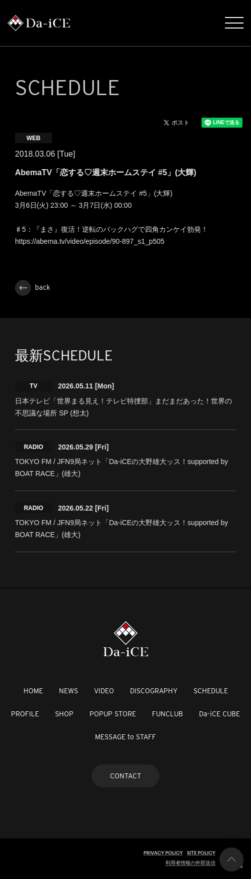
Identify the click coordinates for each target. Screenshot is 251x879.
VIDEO (104, 691)
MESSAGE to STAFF (125, 737)
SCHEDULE (211, 691)
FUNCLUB (167, 714)
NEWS (68, 691)
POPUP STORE (113, 714)
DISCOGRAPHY (154, 691)
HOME (33, 691)
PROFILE (25, 714)
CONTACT (125, 776)
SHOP (64, 714)
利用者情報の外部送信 (191, 862)
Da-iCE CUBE (219, 714)
